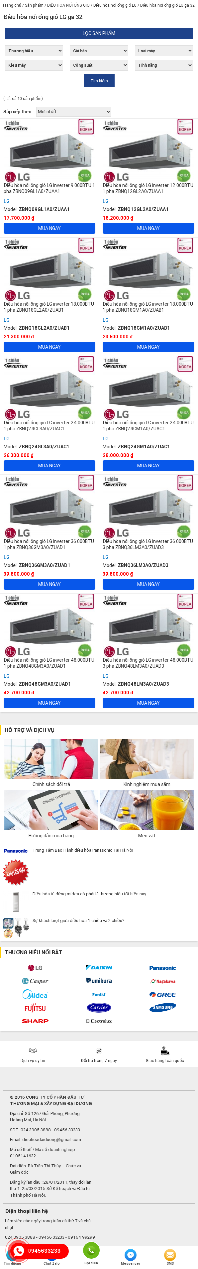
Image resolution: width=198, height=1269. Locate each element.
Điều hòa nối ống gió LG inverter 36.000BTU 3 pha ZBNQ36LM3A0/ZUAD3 (148, 544)
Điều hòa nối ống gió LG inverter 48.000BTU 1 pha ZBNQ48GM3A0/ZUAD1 (49, 663)
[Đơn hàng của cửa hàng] (73, 112)
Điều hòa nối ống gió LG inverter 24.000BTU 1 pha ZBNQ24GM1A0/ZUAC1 (148, 426)
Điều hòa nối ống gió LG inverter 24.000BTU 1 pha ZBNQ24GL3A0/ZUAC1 (49, 426)
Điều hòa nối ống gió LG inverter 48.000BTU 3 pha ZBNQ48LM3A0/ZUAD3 (148, 663)
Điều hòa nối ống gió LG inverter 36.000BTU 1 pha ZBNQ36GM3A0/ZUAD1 (49, 544)
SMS (170, 1257)
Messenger (130, 1257)
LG (7, 201)
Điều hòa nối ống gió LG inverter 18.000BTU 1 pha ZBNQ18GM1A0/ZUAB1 (148, 307)
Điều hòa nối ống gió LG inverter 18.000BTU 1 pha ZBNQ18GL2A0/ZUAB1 (49, 307)
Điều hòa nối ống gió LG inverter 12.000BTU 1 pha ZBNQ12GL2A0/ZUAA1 (148, 188)
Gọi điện (91, 1249)
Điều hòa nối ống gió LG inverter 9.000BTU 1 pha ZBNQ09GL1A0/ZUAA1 (49, 188)
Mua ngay (49, 228)
